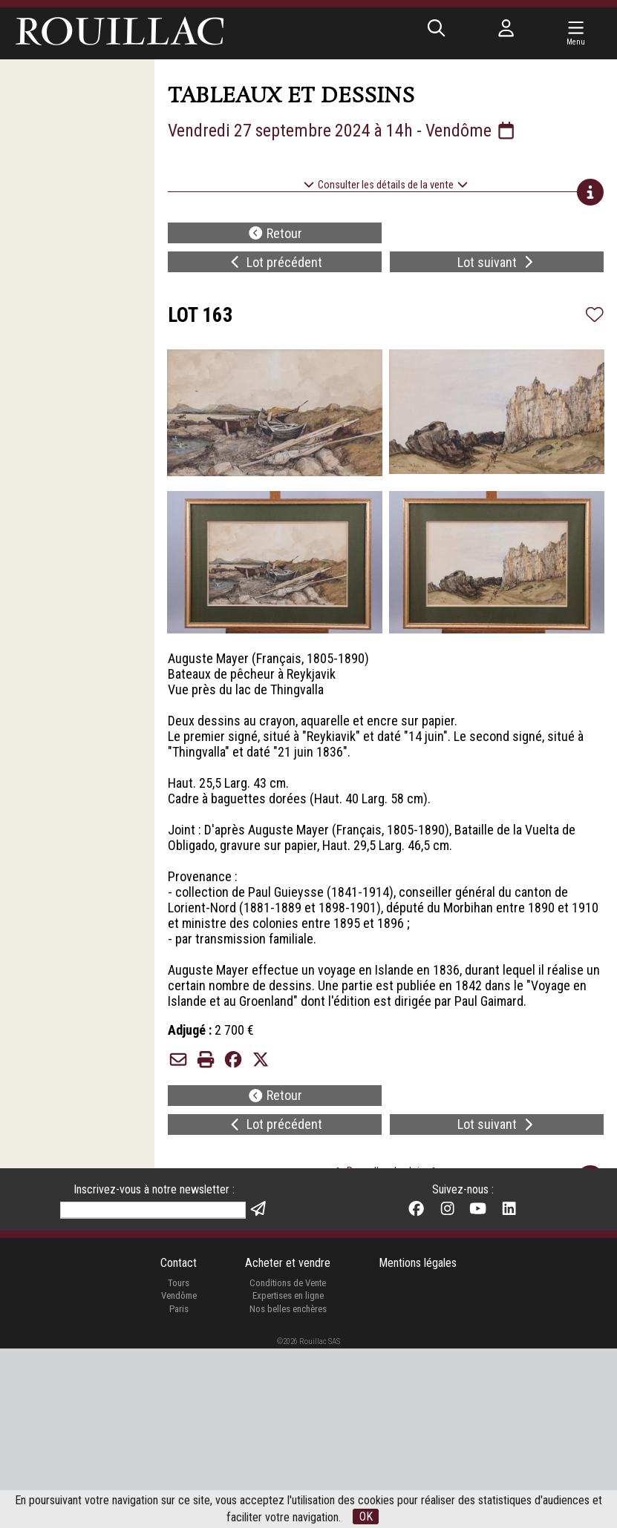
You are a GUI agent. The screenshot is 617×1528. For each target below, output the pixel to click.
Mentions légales (418, 1443)
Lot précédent (275, 262)
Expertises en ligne (288, 1475)
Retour (275, 233)
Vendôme (179, 1475)
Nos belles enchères (288, 1488)
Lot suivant (497, 262)
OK (366, 1516)
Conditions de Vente (287, 1462)
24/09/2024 (311, 1257)
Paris (179, 1488)
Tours (178, 1462)
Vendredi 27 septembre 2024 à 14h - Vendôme (342, 130)
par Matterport (326, 1276)
